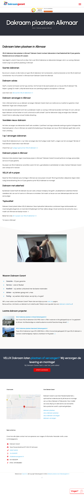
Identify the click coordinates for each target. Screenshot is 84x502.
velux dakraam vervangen (51, 415)
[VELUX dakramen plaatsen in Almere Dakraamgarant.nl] (8, 320)
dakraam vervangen (49, 418)
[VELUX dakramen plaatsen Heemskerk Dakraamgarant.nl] (8, 332)
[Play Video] (42, 248)
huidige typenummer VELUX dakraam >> (25, 148)
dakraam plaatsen (49, 410)
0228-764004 (14, 450)
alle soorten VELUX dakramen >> (23, 93)
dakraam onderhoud (66, 304)
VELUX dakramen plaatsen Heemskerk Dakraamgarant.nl (31, 328)
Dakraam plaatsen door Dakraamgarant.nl (58, 474)
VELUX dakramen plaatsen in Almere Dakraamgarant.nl (31, 317)
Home (33, 28)
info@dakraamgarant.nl (17, 456)
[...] (67, 322)
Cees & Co (24, 474)
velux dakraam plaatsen (51, 413)
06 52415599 (13, 453)
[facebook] (42, 477)
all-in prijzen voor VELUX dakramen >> (25, 216)
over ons (50, 301)
